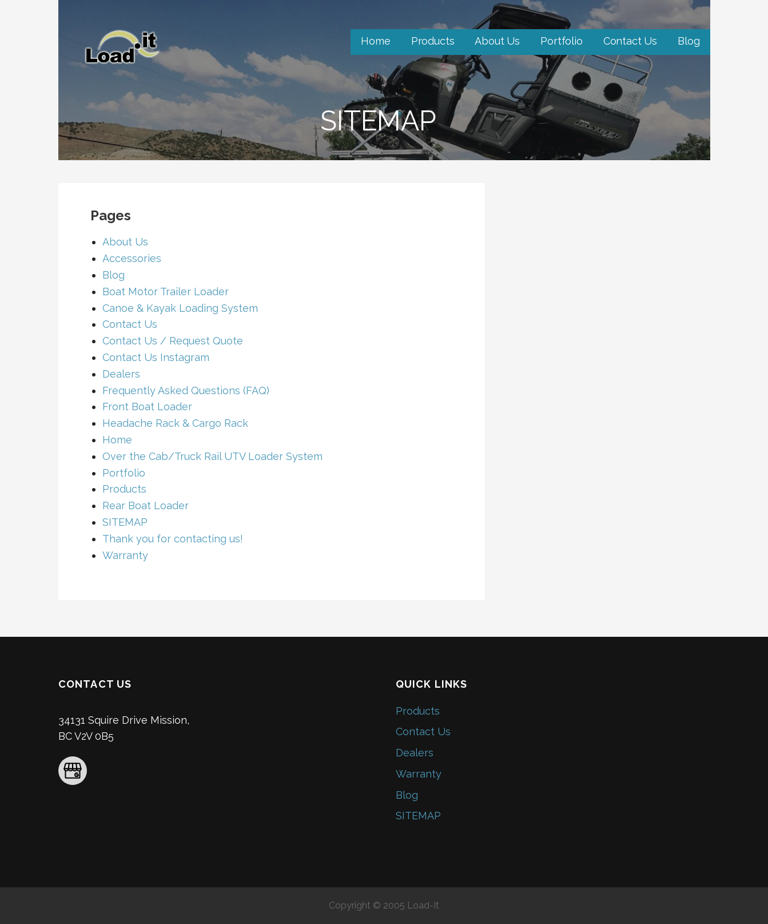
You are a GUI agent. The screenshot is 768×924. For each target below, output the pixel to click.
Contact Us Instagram (155, 357)
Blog (688, 41)
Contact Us (630, 41)
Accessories (131, 258)
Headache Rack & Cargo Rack (175, 423)
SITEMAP (125, 522)
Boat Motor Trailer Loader (165, 291)
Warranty (125, 555)
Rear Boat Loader (145, 505)
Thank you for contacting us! (172, 539)
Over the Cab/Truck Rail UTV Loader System (212, 456)
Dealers (121, 374)
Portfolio (561, 41)
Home (375, 41)
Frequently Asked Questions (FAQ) (185, 390)
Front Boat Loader (147, 406)
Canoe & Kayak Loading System (180, 308)
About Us (497, 41)
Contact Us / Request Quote (172, 341)
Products (433, 41)
